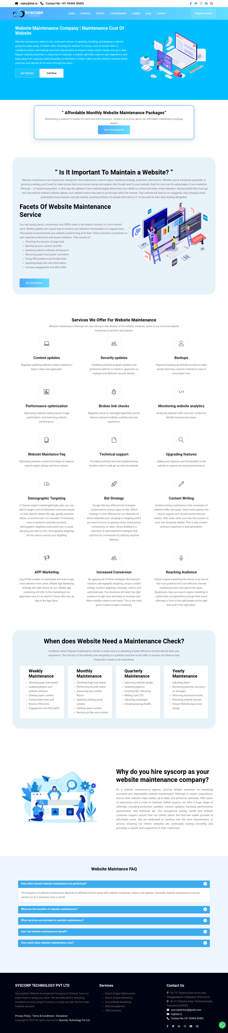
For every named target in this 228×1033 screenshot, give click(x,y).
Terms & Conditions (43, 1015)
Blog (148, 13)
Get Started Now (34, 283)
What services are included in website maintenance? (52, 920)
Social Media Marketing (118, 1002)
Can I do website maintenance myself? (44, 931)
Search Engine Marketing (119, 997)
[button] (114, 909)
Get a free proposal (114, 129)
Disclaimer (62, 1015)
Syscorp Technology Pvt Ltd (74, 1020)
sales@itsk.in (29, 3)
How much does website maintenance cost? (47, 943)
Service (100, 13)
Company (85, 13)
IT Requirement (118, 13)
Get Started (27, 73)
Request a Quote (203, 13)
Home (72, 13)
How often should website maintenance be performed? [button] (54, 884)
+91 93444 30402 (72, 3)
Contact (161, 13)
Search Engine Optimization (120, 993)
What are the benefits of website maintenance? (49, 909)
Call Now (52, 73)
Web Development (115, 1006)
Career (136, 13)
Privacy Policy (22, 1015)
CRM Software (113, 1010)
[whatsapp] (222, 1025)
